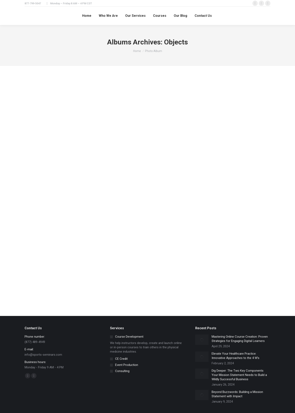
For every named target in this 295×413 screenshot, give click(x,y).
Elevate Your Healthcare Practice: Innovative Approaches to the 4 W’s (235, 356)
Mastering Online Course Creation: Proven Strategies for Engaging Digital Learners (240, 339)
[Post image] (202, 340)
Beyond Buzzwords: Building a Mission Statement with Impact (237, 394)
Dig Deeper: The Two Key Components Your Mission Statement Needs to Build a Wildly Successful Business (239, 375)
